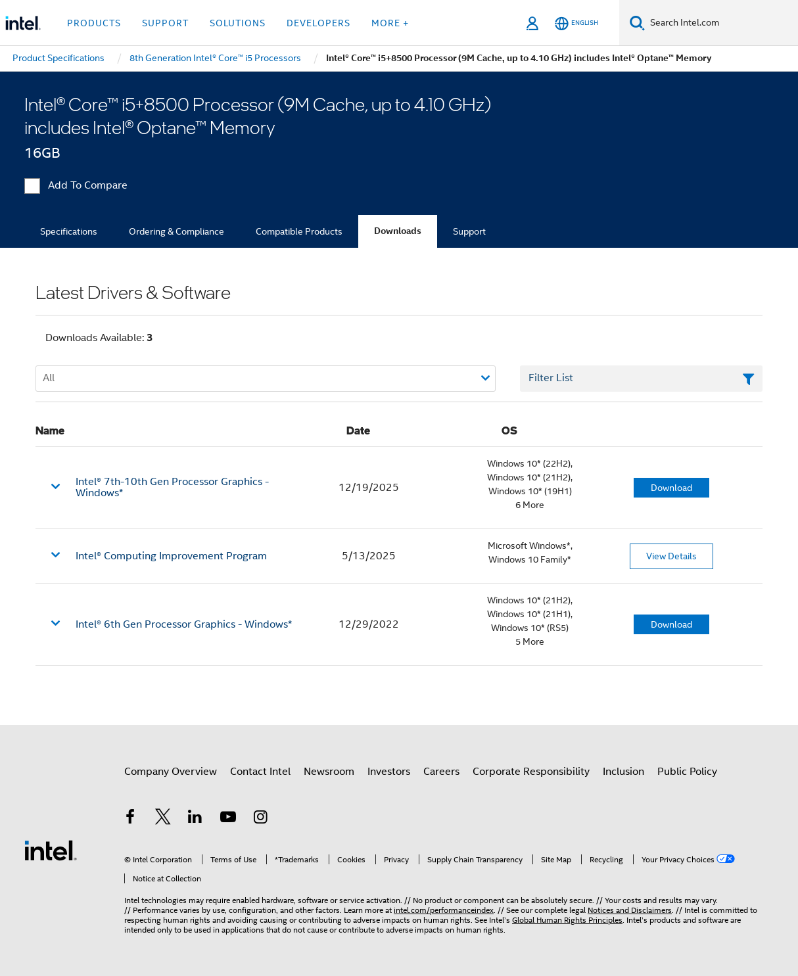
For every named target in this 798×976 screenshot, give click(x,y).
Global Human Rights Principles (567, 920)
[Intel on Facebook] (130, 819)
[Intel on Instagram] (260, 819)
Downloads (397, 231)
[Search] (637, 22)
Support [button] (165, 23)
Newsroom (329, 771)
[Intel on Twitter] (163, 819)
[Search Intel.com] (721, 23)
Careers (441, 771)
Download (671, 488)
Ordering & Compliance (176, 231)
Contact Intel (260, 771)
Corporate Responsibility (531, 771)
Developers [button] (318, 23)
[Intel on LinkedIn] (195, 819)
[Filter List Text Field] (641, 378)
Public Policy (687, 771)
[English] (576, 23)
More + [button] (390, 23)
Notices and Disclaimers (630, 910)
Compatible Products (299, 231)
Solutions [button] (238, 23)
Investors (388, 771)
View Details (671, 556)
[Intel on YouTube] (228, 819)
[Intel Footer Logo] (50, 849)
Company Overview (170, 771)
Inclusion (623, 771)
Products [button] (94, 23)
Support (469, 231)
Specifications (68, 231)
